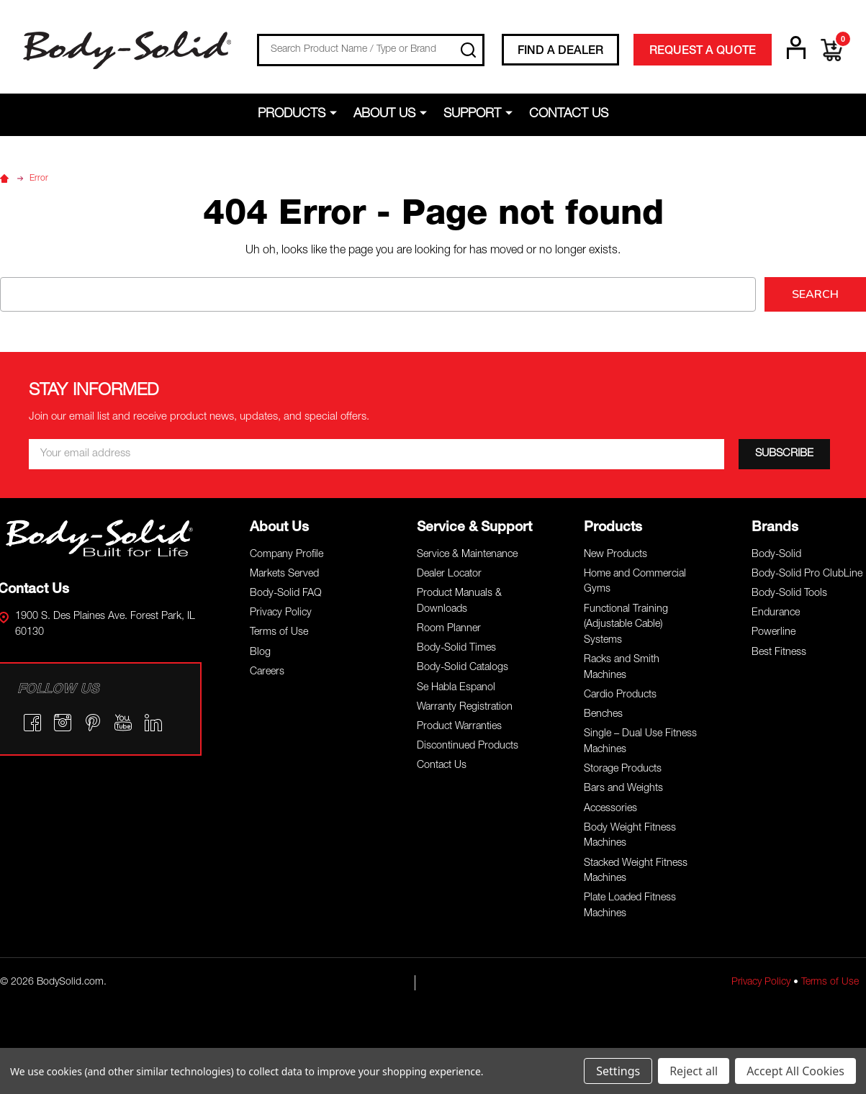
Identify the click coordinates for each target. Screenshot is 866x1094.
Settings (618, 1071)
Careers (267, 672)
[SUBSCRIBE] (784, 454)
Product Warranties (459, 727)
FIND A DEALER (560, 52)
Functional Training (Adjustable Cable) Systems (626, 625)
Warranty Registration (465, 707)
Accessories (610, 809)
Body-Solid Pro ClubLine (807, 574)
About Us (384, 114)
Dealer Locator (449, 574)
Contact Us (568, 114)
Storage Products (623, 769)
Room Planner (449, 629)
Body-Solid (776, 555)
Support (472, 114)
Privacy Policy (281, 613)
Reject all (693, 1071)
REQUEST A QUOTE (702, 52)
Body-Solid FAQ (286, 594)
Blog (260, 653)
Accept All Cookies (795, 1071)
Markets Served (284, 574)
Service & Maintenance (467, 555)
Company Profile (286, 555)
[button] (100, 538)
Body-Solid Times (456, 648)
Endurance (776, 613)
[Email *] (376, 454)
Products (291, 114)
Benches (603, 715)
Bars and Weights (623, 789)
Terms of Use (279, 633)
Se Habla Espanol (456, 688)
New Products (615, 555)
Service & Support (474, 528)
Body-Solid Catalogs (462, 668)
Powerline (773, 633)
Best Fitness (779, 653)
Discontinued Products (467, 746)
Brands (775, 528)
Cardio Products (620, 695)
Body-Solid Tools (789, 594)
